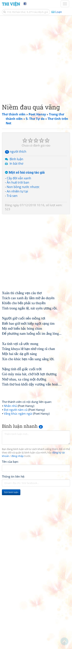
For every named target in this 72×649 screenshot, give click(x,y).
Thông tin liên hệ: (13, 476)
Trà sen (12, 196)
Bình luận (16, 159)
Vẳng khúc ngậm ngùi (18, 413)
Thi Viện (11, 4)
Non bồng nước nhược (23, 187)
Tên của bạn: (10, 461)
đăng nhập (17, 456)
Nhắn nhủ (10, 406)
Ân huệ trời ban (18, 182)
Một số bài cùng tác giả (25, 172)
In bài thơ (16, 163)
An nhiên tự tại (17, 191)
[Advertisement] (36, 58)
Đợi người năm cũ (15, 410)
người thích (15, 151)
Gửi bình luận (11, 492)
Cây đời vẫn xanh (19, 178)
